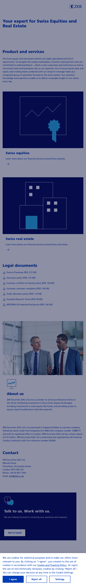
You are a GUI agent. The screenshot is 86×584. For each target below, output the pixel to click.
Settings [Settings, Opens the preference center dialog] (59, 579)
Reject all (37, 579)
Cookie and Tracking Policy (51, 565)
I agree (13, 579)
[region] (43, 568)
